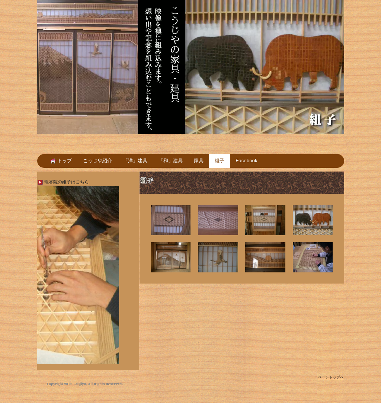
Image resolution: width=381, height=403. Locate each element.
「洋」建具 (135, 160)
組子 (219, 160)
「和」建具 (171, 160)
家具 (199, 160)
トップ (61, 160)
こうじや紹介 (97, 160)
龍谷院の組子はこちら (63, 182)
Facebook (246, 160)
